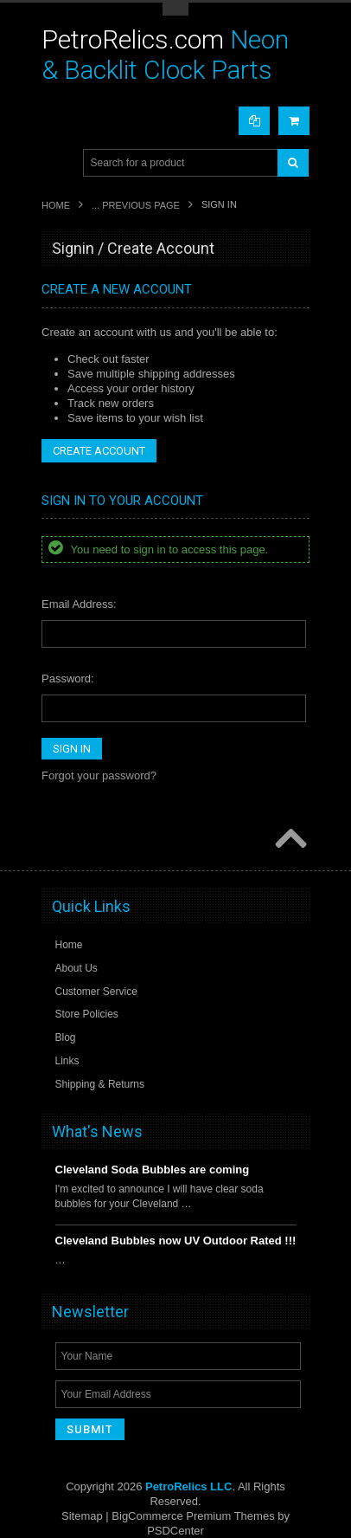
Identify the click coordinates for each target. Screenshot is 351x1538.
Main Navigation (56, 163)
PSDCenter (175, 1530)
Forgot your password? (98, 775)
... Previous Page (136, 205)
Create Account (99, 450)
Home (55, 205)
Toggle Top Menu (175, 9)
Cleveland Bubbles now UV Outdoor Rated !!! (176, 1240)
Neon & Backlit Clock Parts (165, 54)
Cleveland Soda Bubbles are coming (152, 1169)
